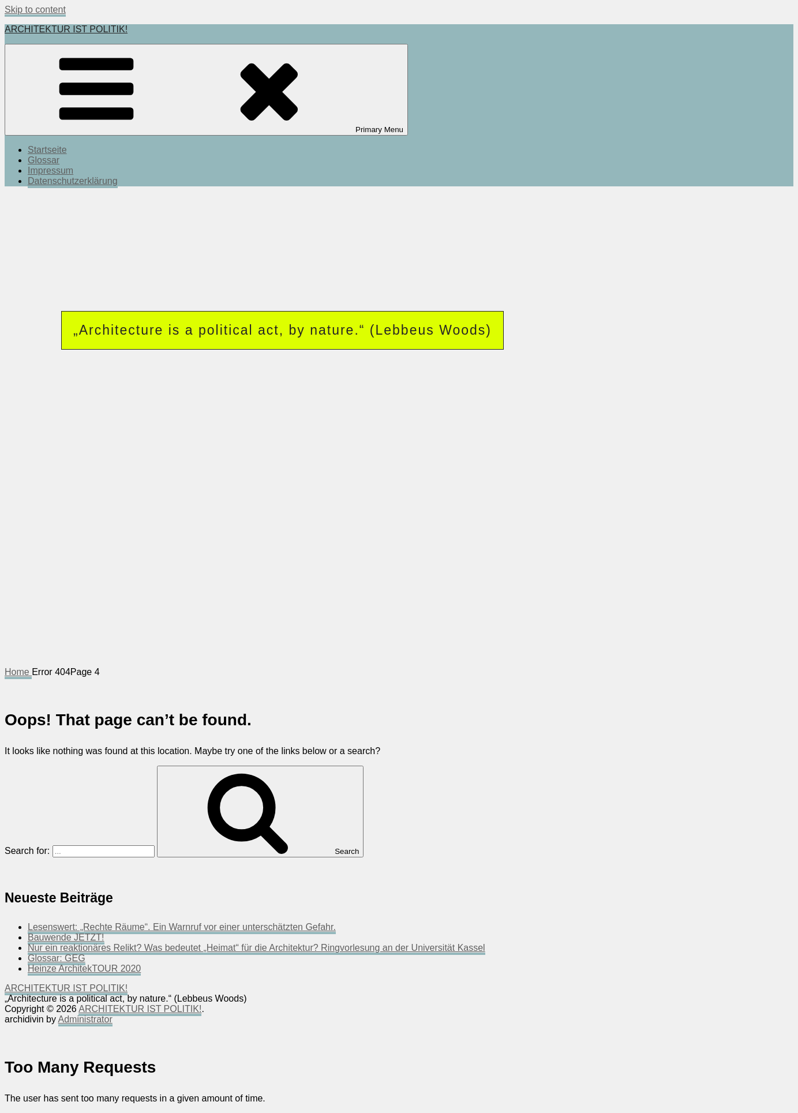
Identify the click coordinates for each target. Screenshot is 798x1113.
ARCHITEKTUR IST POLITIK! (66, 29)
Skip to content (35, 9)
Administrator (85, 1019)
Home (18, 672)
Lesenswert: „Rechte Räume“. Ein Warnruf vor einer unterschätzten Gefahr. (182, 927)
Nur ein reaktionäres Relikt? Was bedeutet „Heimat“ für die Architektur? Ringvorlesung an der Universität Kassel (256, 948)
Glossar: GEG (56, 958)
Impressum (50, 170)
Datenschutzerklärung (73, 181)
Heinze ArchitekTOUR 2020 (84, 968)
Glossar (43, 160)
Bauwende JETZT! (66, 937)
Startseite (47, 150)
